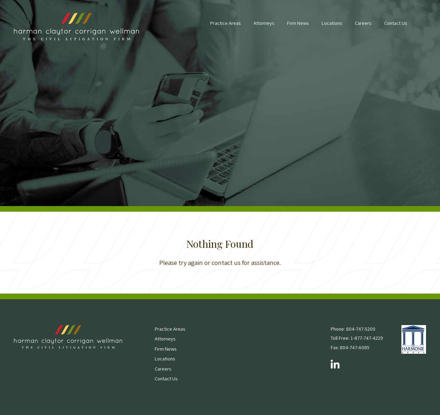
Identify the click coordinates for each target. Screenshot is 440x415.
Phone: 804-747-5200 (353, 328)
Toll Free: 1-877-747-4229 (357, 338)
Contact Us (395, 23)
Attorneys (264, 23)
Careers (363, 23)
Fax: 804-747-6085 (350, 347)
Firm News (298, 23)
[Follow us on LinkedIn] (335, 365)
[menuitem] (225, 26)
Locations (332, 23)
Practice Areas (225, 23)
